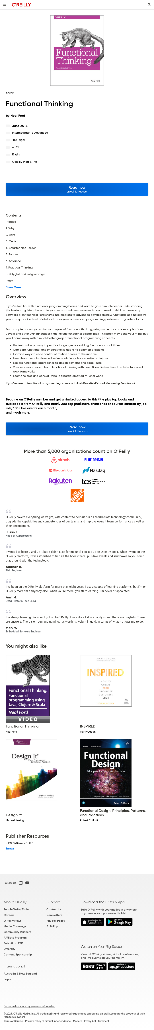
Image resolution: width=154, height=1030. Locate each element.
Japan (8, 979)
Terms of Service (13, 1021)
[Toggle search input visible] (149, 4)
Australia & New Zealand (20, 973)
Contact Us (53, 909)
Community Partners (17, 932)
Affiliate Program (15, 937)
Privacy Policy (55, 921)
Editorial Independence (57, 1021)
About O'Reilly (15, 902)
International (14, 966)
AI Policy (52, 926)
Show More (13, 287)
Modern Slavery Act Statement (91, 1021)
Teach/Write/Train (16, 909)
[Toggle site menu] (4, 4)
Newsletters (54, 915)
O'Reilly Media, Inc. (25, 161)
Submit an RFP (13, 943)
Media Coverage (15, 926)
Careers (9, 915)
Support (53, 902)
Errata (10, 848)
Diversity (9, 949)
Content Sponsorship (18, 954)
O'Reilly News (12, 921)
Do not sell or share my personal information (29, 1006)
